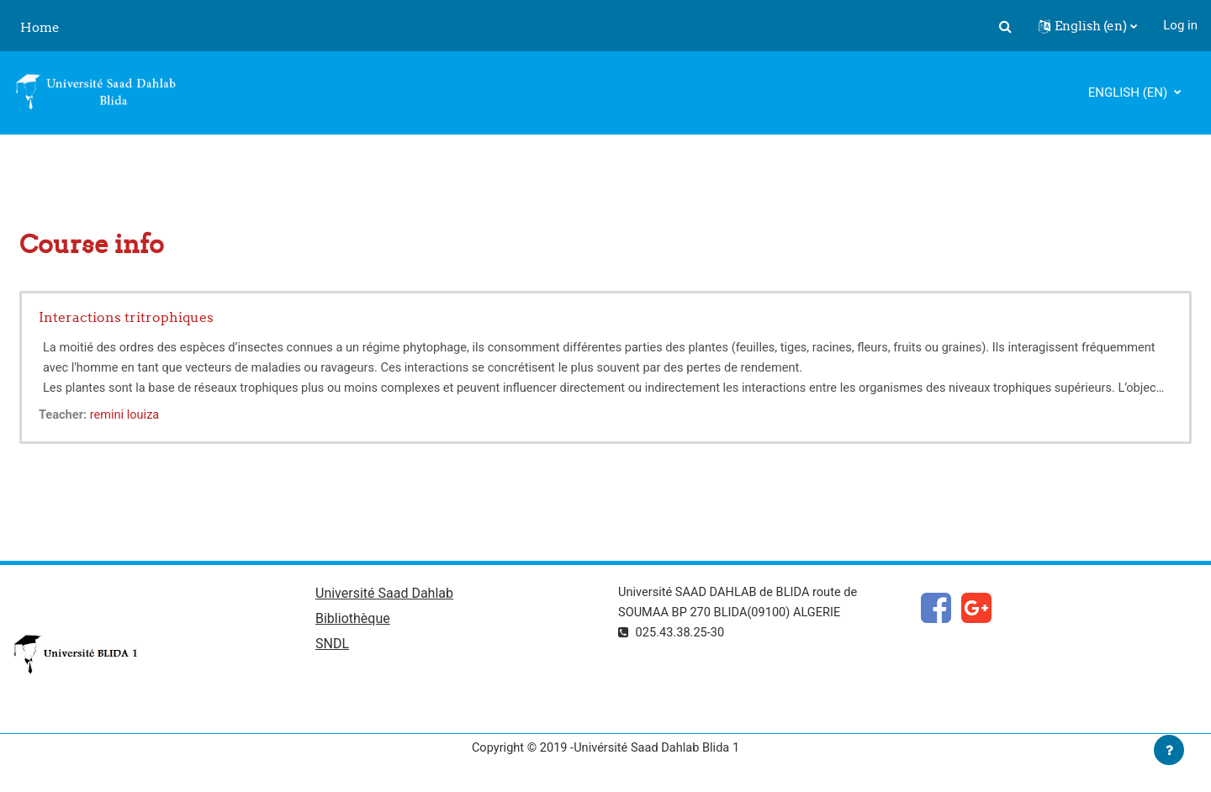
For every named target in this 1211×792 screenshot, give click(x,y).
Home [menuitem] (40, 27)
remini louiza (127, 414)
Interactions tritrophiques (126, 317)
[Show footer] (1169, 750)
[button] (1005, 26)
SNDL (332, 646)
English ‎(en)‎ (1129, 92)
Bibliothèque (352, 620)
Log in (1180, 25)
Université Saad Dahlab (384, 595)
